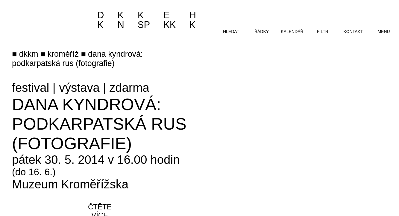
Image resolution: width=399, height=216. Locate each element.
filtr (322, 31)
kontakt (353, 31)
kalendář (292, 31)
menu (383, 31)
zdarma (129, 87)
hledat (231, 31)
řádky (261, 31)
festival (30, 87)
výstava (79, 87)
